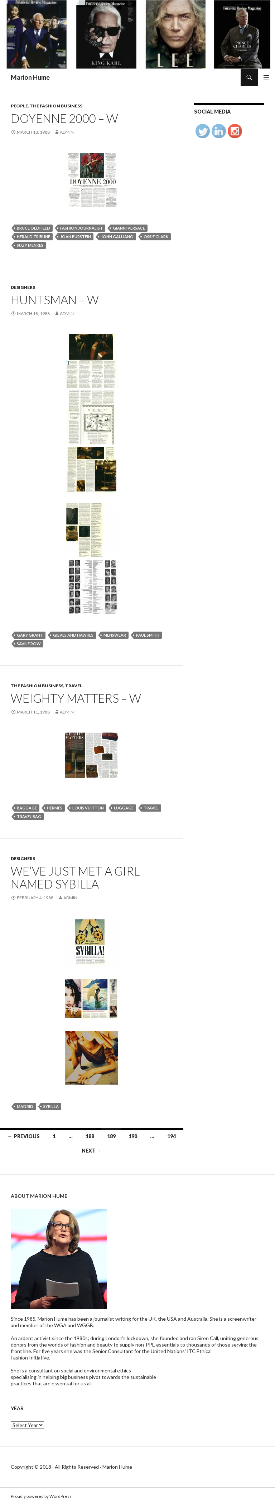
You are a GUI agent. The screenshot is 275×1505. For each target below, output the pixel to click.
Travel (73, 685)
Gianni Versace (129, 228)
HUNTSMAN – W (55, 299)
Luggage (124, 807)
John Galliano (117, 236)
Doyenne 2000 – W (64, 118)
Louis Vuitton (88, 807)
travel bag (29, 816)
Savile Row (29, 643)
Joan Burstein (75, 236)
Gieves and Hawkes (73, 635)
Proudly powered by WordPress (41, 1496)
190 (133, 1136)
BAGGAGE (27, 807)
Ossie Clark (156, 236)
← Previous (24, 1136)
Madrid (25, 1106)
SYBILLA (51, 1106)
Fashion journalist (81, 228)
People (19, 106)
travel (151, 807)
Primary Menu (266, 77)
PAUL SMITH (147, 635)
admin (67, 132)
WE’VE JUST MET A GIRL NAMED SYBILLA (75, 877)
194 (171, 1136)
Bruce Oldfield (33, 228)
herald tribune (33, 236)
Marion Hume (30, 77)
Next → (92, 1151)
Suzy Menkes (30, 245)
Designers (23, 287)
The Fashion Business (56, 106)
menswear (114, 635)
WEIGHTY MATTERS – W (76, 698)
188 (90, 1136)
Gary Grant (30, 635)
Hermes (54, 807)
